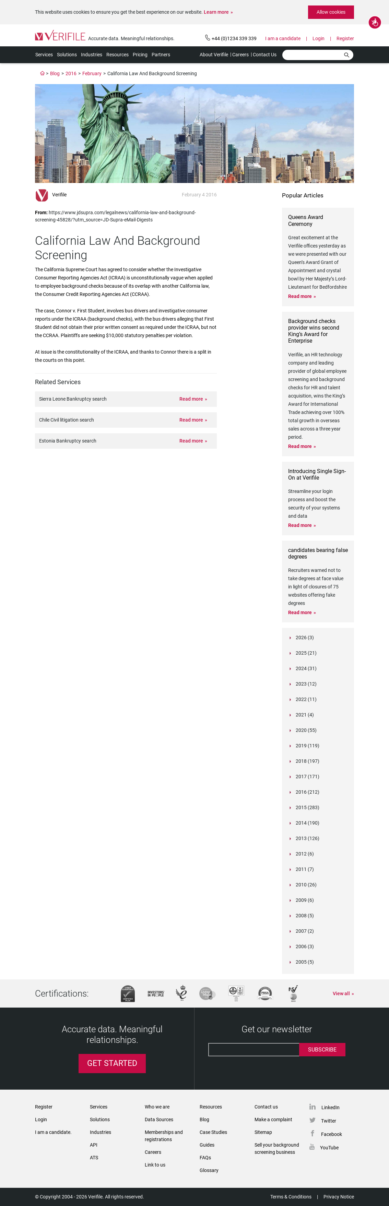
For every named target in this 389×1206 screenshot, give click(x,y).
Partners (161, 54)
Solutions (67, 54)
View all (341, 993)
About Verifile (214, 54)
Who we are (157, 1107)
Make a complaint (273, 1119)
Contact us (266, 1107)
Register (345, 38)
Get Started (112, 1063)
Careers (240, 54)
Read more (191, 399)
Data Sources (159, 1119)
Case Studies (213, 1132)
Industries (91, 54)
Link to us (155, 1165)
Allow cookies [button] (331, 12)
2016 (71, 73)
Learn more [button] (216, 12)
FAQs (205, 1157)
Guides (207, 1145)
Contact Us (264, 54)
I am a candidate (282, 38)
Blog (55, 73)
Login (319, 38)
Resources (117, 54)
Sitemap (263, 1132)
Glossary (209, 1170)
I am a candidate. (53, 1132)
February (92, 73)
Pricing (140, 54)
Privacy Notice (338, 1196)
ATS (94, 1157)
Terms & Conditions (290, 1196)
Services (44, 54)
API (93, 1145)
